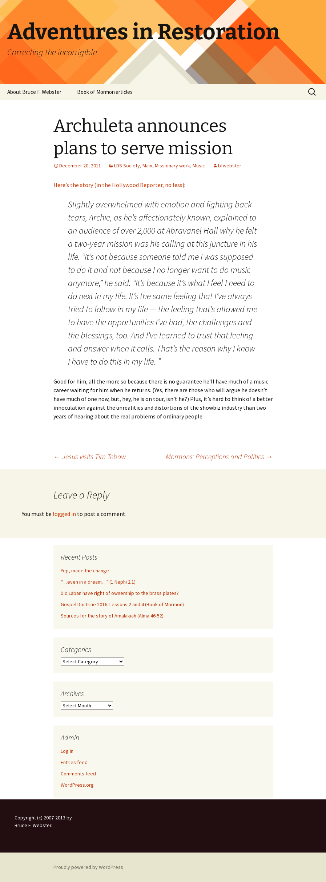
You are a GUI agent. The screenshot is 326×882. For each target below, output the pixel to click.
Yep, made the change (85, 570)
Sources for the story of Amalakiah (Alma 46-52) (112, 615)
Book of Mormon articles (105, 91)
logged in (64, 513)
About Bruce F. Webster (34, 91)
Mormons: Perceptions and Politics (219, 456)
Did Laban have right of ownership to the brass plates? (120, 593)
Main (147, 165)
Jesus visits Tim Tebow (89, 456)
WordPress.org (77, 785)
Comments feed (78, 773)
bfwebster (229, 165)
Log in (67, 751)
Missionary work (172, 165)
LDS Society (127, 165)
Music (199, 165)
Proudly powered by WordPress (88, 867)
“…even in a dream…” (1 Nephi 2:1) (98, 582)
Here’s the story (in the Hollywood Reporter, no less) (118, 184)
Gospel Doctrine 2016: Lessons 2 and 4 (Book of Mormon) (122, 604)
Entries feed (74, 762)
